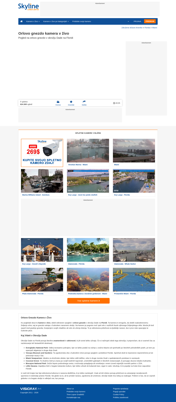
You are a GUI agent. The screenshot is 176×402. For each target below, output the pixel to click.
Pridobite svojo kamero (81, 21)
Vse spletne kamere (88, 300)
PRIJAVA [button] (137, 21)
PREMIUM (150, 21)
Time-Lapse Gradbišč (75, 394)
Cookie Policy (118, 394)
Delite (84, 103)
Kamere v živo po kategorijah (56, 21)
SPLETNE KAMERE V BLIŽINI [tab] (88, 133)
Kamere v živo (33, 21)
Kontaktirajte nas (73, 397)
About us (70, 389)
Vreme (58, 103)
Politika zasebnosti (120, 397)
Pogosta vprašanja (120, 389)
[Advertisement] (99, 10)
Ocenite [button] (71, 103)
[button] (127, 21)
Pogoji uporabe (119, 391)
